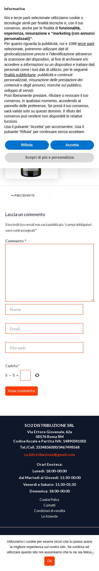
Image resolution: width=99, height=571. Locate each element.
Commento (15, 241)
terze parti (86, 446)
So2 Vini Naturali (46, 20)
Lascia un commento (21, 85)
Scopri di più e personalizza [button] (49, 560)
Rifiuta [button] (27, 548)
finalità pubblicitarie (20, 478)
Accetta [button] (72, 548)
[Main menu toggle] (90, 20)
